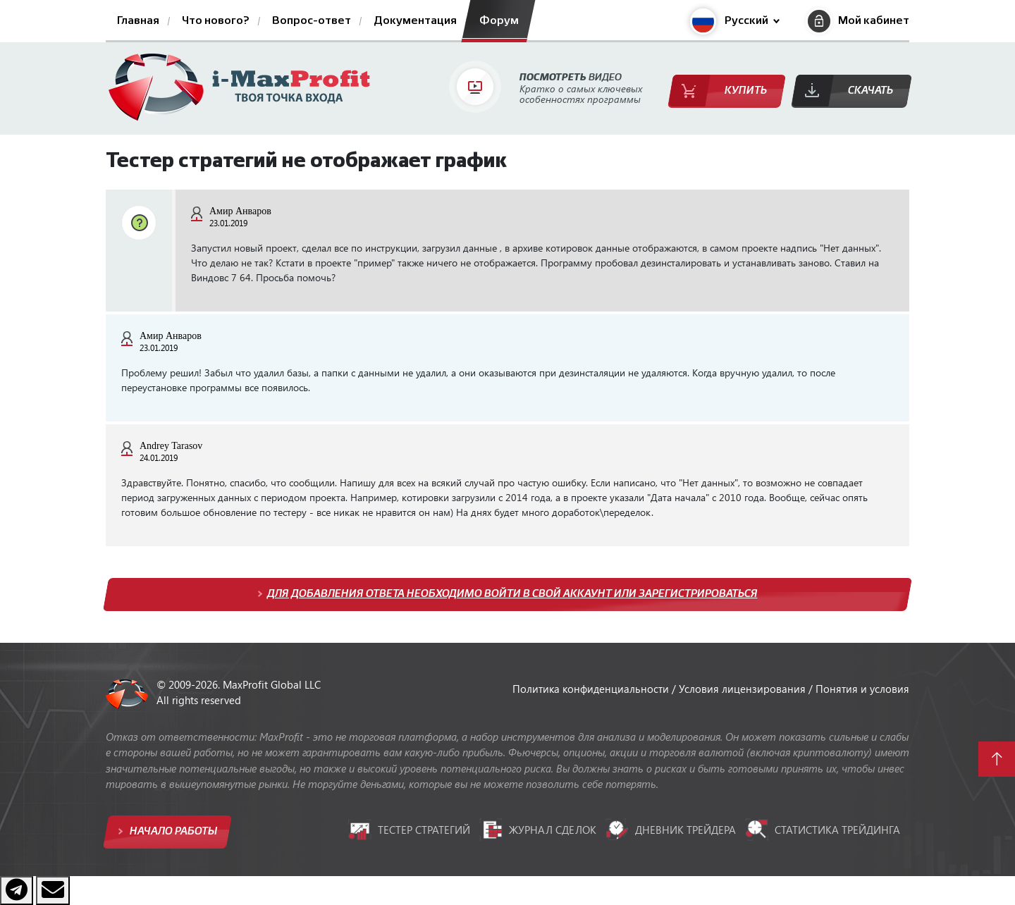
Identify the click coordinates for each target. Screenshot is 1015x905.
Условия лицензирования (743, 689)
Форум (499, 21)
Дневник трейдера (670, 829)
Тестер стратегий (409, 829)
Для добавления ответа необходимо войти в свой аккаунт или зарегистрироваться (512, 594)
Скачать (870, 90)
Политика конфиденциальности (592, 689)
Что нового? (216, 21)
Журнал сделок (537, 829)
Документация (415, 21)
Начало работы (172, 831)
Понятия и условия (862, 689)
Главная (138, 21)
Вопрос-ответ (311, 21)
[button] (735, 21)
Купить (746, 90)
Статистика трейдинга (822, 829)
